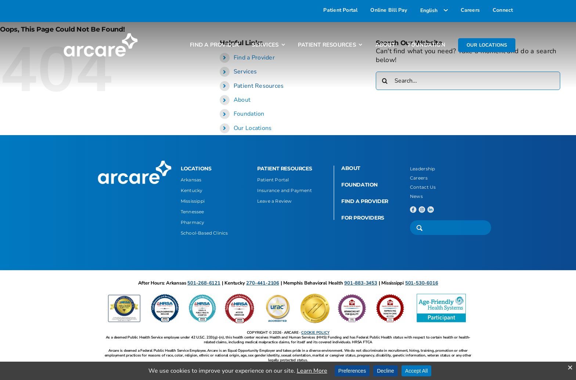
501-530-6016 (421, 283)
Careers (419, 178)
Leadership (422, 168)
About (242, 100)
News (416, 196)
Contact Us (423, 187)
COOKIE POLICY (315, 332)
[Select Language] (434, 10)
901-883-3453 (360, 283)
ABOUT (350, 168)
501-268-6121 (203, 283)
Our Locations (253, 128)
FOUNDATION (359, 184)
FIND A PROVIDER (364, 201)
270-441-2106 (262, 283)
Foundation (249, 114)
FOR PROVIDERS (362, 217)
